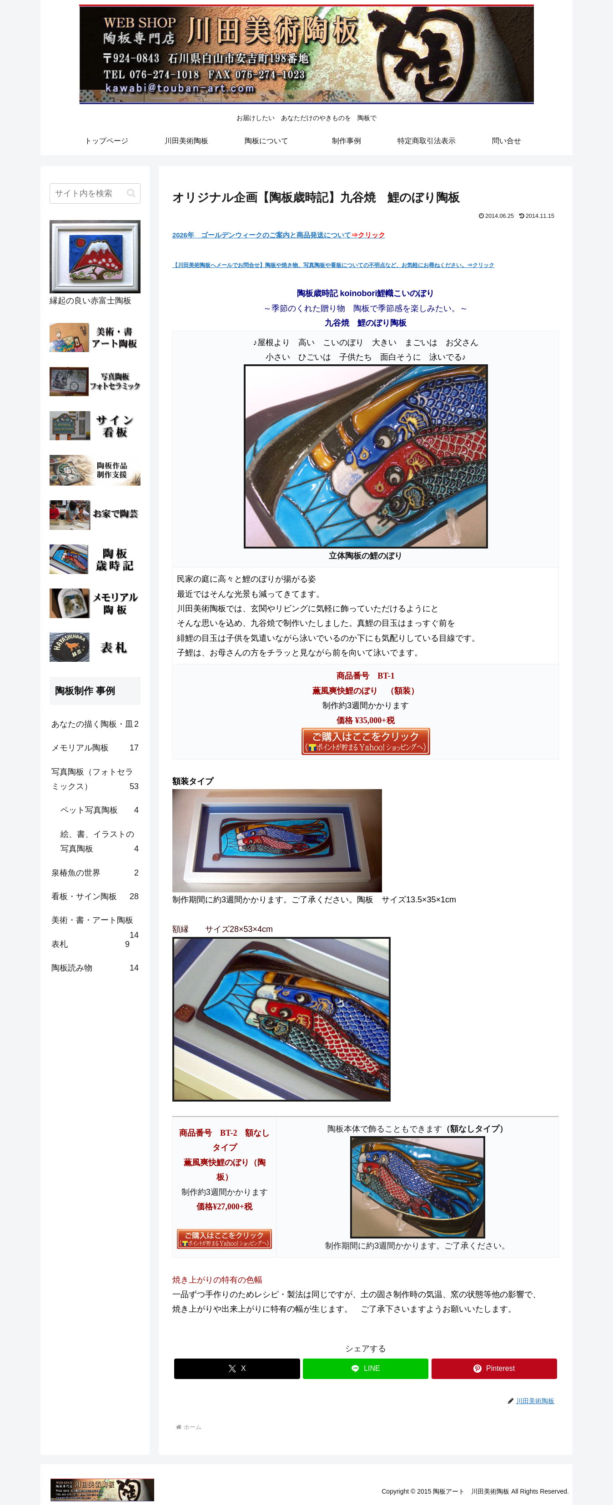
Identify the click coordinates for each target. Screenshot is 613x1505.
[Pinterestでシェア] (494, 1369)
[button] (131, 193)
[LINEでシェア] (365, 1369)
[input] (95, 193)
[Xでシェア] (237, 1369)
